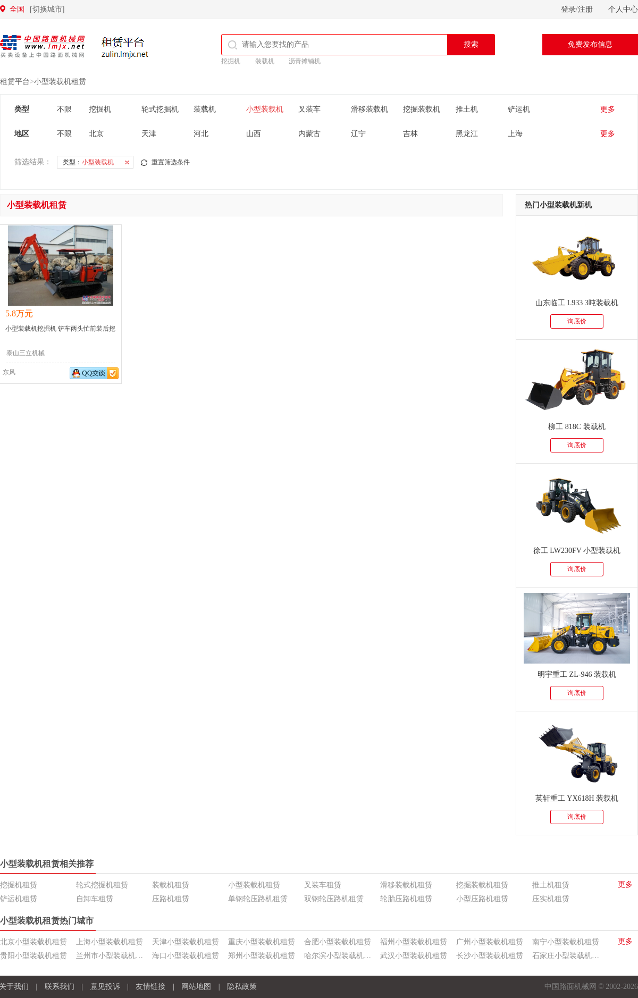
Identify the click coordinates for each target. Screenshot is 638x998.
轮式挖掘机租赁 (102, 885)
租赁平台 (126, 47)
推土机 (467, 109)
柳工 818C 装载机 (576, 427)
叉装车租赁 (322, 885)
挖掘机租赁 (18, 885)
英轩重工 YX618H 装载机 (576, 798)
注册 (585, 9)
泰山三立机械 (25, 353)
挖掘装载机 (421, 109)
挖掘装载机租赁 (482, 885)
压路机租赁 (170, 899)
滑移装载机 (369, 109)
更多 (607, 109)
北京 (96, 134)
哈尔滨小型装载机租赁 (341, 956)
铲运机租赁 (18, 899)
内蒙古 (309, 134)
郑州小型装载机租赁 (261, 956)
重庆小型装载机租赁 (261, 942)
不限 (64, 109)
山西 (253, 134)
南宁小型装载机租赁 (565, 942)
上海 (515, 134)
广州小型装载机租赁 (489, 942)
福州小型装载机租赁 (413, 942)
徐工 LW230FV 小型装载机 (576, 551)
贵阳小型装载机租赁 (33, 956)
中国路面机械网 (42, 46)
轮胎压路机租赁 (406, 899)
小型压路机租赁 (482, 899)
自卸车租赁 (94, 899)
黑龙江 (467, 134)
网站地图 (196, 987)
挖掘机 (230, 61)
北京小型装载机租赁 (33, 942)
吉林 (410, 134)
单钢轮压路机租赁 (258, 899)
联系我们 (59, 987)
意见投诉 (105, 987)
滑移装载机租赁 (406, 885)
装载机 (264, 61)
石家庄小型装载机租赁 (569, 956)
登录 (568, 9)
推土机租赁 (550, 885)
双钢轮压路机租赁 (334, 899)
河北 (201, 134)
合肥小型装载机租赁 (337, 942)
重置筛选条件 (171, 162)
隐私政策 (242, 987)
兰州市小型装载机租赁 (113, 956)
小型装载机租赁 (60, 82)
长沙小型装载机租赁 (489, 956)
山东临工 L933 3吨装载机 (576, 303)
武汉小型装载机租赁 (413, 956)
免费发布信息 (590, 44)
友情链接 (150, 987)
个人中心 (623, 9)
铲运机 (519, 109)
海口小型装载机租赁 (185, 956)
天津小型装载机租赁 (185, 942)
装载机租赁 (170, 885)
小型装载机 (264, 109)
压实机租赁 (550, 899)
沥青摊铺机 (305, 61)
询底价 (576, 321)
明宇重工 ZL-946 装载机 (577, 674)
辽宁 (358, 134)
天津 (148, 134)
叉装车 (309, 109)
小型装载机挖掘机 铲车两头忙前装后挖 (60, 328)
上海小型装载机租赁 (109, 942)
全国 (37, 9)
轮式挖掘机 (160, 109)
